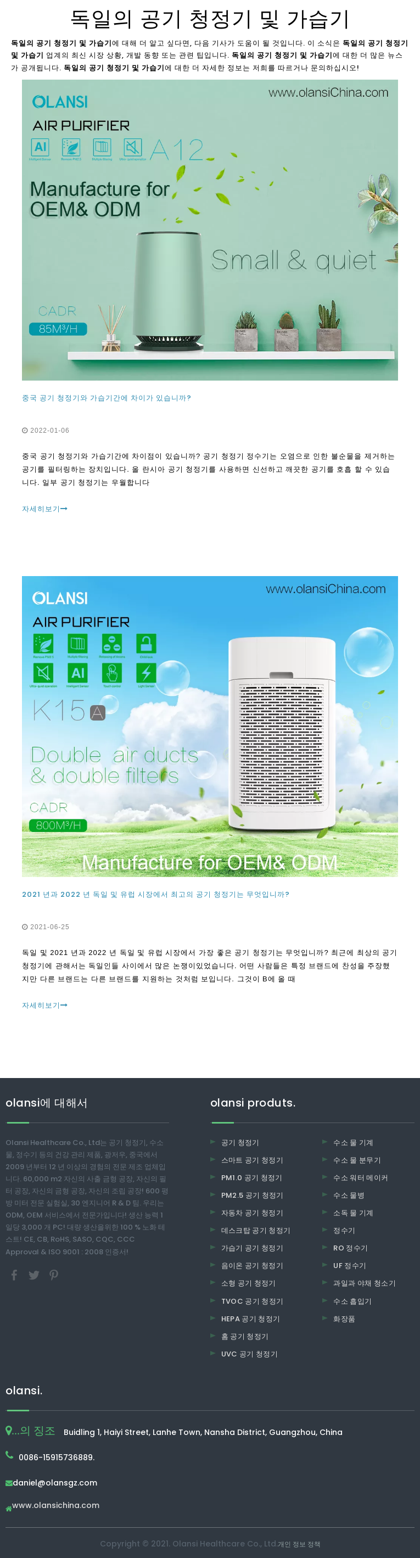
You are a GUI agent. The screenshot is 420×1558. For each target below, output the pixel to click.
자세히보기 (45, 509)
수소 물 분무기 (357, 1160)
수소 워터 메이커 (360, 1177)
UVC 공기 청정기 (249, 1354)
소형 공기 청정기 (248, 1283)
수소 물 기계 (353, 1142)
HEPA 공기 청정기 (251, 1319)
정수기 (344, 1230)
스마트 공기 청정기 (252, 1160)
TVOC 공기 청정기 (252, 1301)
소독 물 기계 (353, 1213)
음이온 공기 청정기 (252, 1265)
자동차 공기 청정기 (252, 1213)
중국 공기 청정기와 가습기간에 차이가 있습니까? (107, 398)
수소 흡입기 (352, 1301)
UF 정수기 (349, 1265)
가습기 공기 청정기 (252, 1248)
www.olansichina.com (55, 1506)
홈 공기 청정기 (245, 1336)
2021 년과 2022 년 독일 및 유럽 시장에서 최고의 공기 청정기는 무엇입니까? (156, 894)
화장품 (344, 1319)
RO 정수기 (350, 1248)
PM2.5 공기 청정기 (252, 1195)
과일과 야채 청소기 (364, 1283)
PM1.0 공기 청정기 (252, 1177)
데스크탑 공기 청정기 (256, 1230)
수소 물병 (349, 1195)
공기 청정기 (240, 1142)
